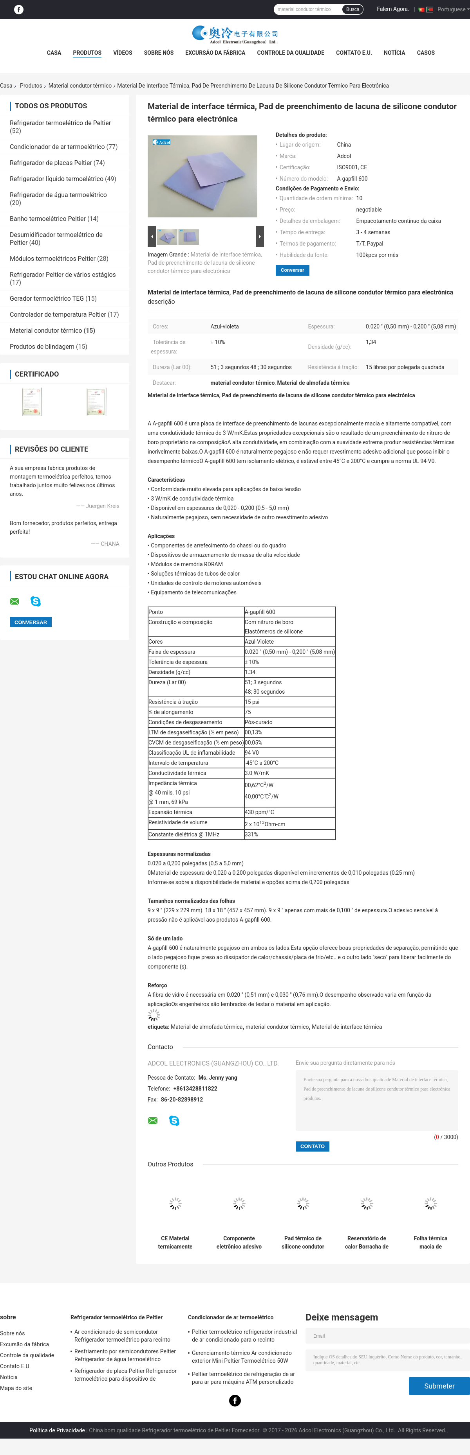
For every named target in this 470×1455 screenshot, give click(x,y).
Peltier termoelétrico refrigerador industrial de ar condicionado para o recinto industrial (244, 1337)
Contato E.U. (354, 53)
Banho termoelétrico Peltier (48, 218)
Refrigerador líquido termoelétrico (56, 179)
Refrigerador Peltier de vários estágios (63, 274)
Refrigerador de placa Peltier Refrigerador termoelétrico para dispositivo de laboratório (125, 1376)
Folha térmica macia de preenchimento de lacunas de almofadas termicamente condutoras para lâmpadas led (431, 1242)
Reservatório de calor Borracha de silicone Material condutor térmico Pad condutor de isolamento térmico (367, 1242)
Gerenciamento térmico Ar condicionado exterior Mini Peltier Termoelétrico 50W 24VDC (242, 1358)
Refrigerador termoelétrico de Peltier (60, 123)
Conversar (292, 270)
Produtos (87, 53)
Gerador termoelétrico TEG (47, 298)
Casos (426, 53)
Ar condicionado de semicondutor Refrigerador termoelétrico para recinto (122, 1336)
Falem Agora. (393, 9)
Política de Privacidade (57, 1430)
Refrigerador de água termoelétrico (58, 195)
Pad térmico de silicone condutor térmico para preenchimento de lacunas (303, 1242)
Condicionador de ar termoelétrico (57, 147)
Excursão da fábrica (215, 53)
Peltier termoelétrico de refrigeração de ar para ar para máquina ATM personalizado (243, 1378)
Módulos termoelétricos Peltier (53, 258)
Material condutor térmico (80, 86)
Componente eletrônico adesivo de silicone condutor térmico (239, 1242)
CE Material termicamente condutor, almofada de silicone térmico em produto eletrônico (175, 1242)
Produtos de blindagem (42, 346)
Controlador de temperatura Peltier (58, 314)
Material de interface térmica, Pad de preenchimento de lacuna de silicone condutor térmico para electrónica (205, 262)
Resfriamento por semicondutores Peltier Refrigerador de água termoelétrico (125, 1355)
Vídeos (122, 53)
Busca (352, 9)
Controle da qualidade (291, 53)
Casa (54, 53)
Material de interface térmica (347, 1027)
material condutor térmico (277, 1027)
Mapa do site (16, 1388)
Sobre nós (159, 53)
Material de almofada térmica (206, 1027)
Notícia (394, 53)
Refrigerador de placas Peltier (51, 163)
